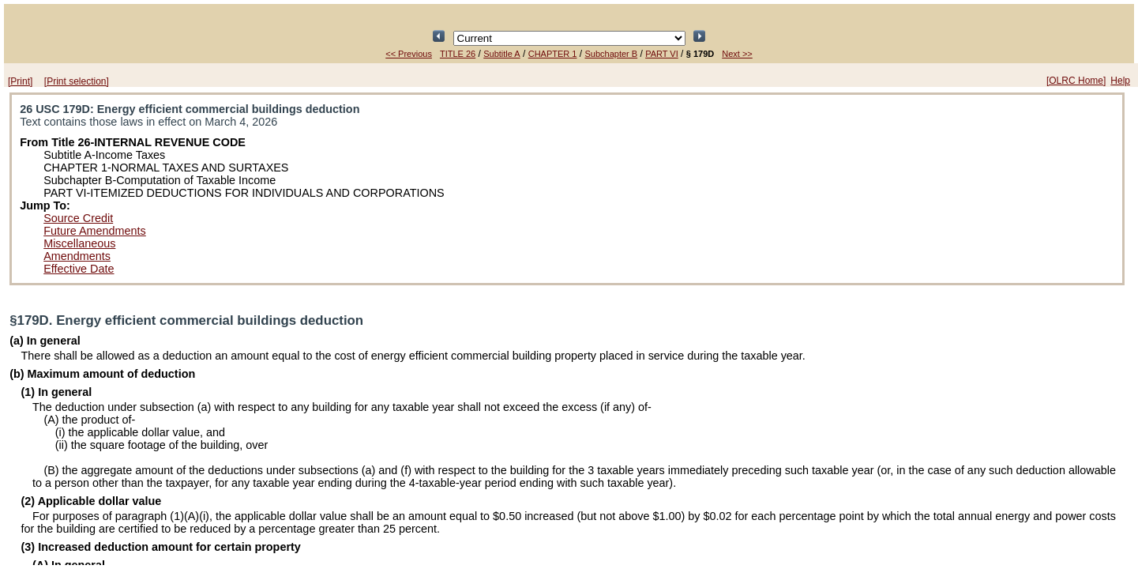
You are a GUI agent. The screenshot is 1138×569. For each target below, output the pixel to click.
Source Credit (78, 218)
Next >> (737, 53)
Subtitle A (501, 53)
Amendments (77, 256)
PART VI (661, 53)
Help (1120, 80)
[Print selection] (76, 81)
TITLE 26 (457, 53)
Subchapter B (610, 53)
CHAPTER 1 (552, 53)
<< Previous (408, 53)
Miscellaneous (79, 243)
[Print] (20, 81)
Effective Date (78, 268)
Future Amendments (94, 230)
